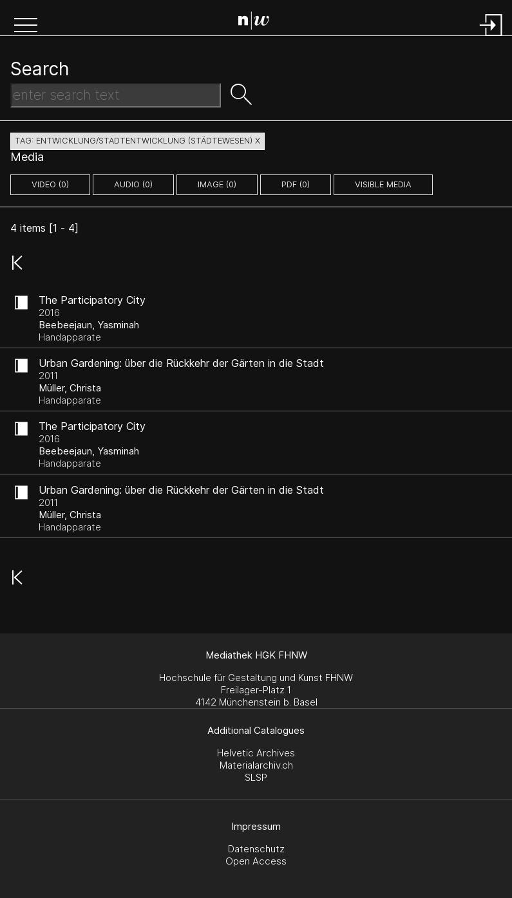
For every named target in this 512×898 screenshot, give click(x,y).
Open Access (256, 861)
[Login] (491, 37)
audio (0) (133, 184)
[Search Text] (115, 95)
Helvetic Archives (256, 753)
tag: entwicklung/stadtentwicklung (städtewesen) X (137, 140)
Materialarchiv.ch (256, 765)
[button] (25, 26)
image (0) (217, 184)
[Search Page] (258, 22)
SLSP (256, 777)
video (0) (50, 184)
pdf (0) (295, 184)
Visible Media (383, 184)
